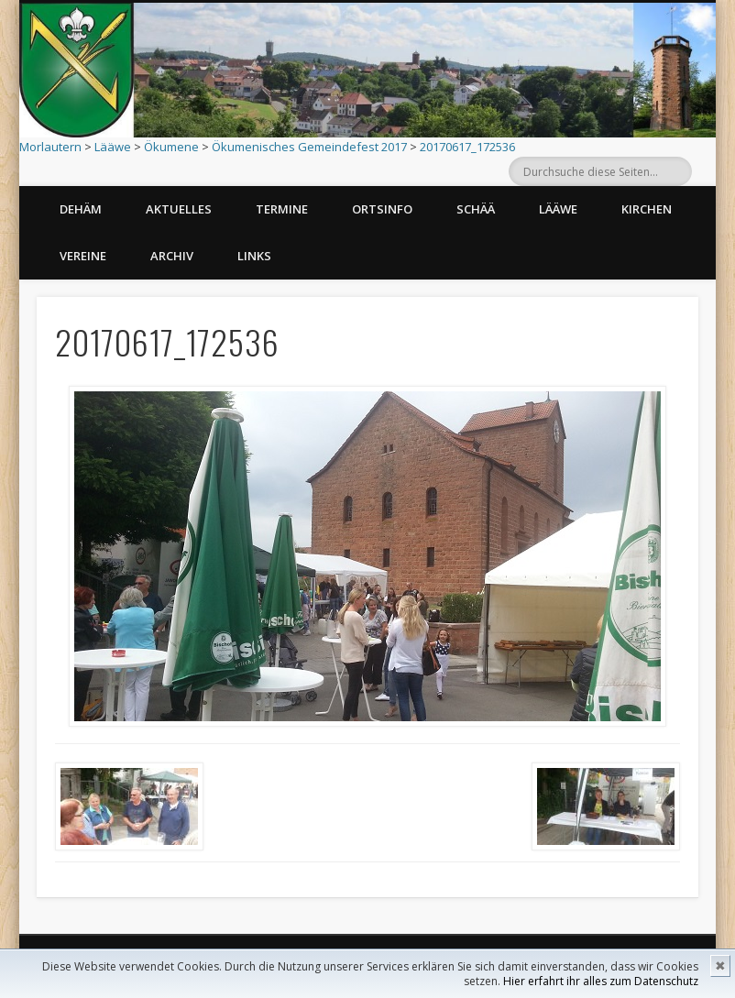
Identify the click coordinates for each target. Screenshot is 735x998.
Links (254, 255)
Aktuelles (179, 209)
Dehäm (81, 209)
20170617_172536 (467, 146)
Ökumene (171, 146)
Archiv (171, 255)
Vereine (83, 255)
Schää (475, 209)
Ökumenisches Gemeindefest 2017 (309, 146)
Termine (282, 209)
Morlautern (50, 146)
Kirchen (646, 209)
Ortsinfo (382, 209)
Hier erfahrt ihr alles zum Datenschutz (600, 981)
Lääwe (112, 146)
